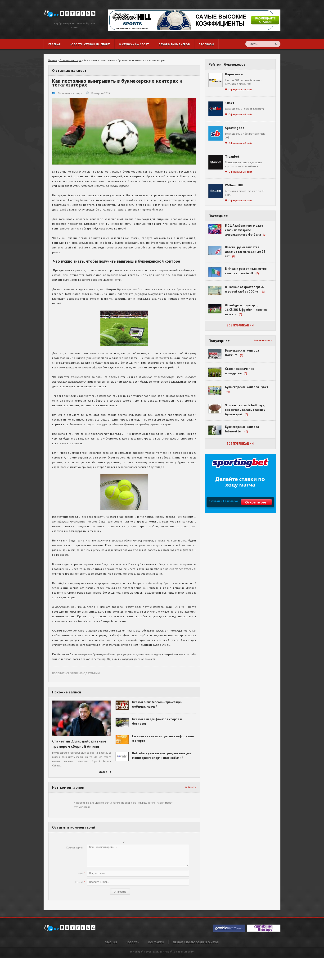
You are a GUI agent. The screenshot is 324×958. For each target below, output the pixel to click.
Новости (132, 942)
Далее (105, 772)
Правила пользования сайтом (196, 942)
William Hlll (234, 185)
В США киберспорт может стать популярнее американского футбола (244, 230)
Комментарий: (74, 847)
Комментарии (263, 340)
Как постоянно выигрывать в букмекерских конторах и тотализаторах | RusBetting (67, 12)
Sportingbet (234, 128)
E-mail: (79, 882)
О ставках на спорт (70, 93)
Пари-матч (234, 74)
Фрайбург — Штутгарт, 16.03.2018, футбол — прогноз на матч (246, 309)
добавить (190, 787)
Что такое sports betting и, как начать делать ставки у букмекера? (245, 409)
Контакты (156, 942)
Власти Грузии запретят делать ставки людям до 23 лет (245, 251)
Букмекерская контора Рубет (246, 387)
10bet (229, 103)
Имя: (80, 873)
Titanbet (232, 156)
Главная (111, 942)
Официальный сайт (238, 89)
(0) (264, 234)
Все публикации (240, 325)
